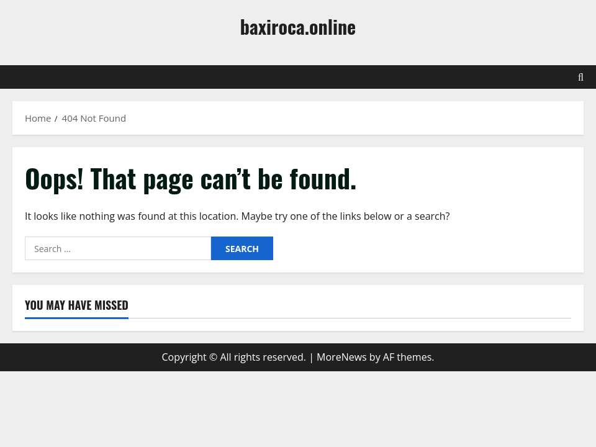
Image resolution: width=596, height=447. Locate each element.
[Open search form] (581, 77)
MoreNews (342, 357)
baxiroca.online (298, 26)
